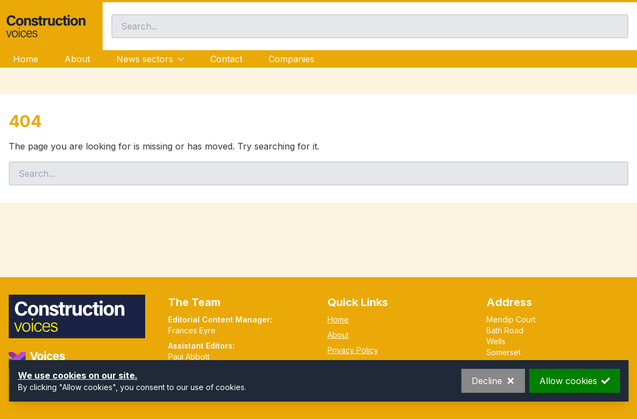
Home (25, 58)
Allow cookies (574, 380)
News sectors (150, 58)
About (77, 58)
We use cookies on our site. (77, 375)
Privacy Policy (353, 350)
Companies (291, 58)
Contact (226, 58)
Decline (493, 380)
